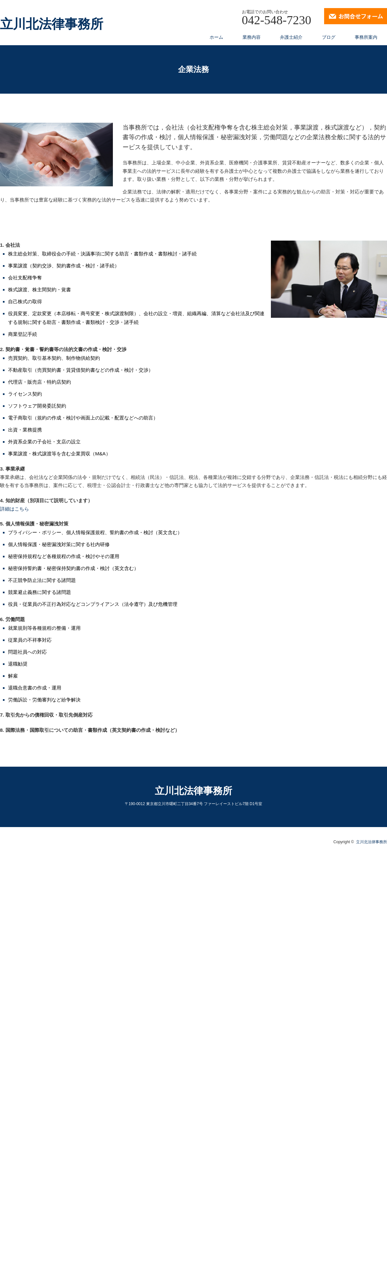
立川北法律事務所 (51, 24)
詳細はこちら (14, 509)
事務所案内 (366, 37)
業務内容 (252, 37)
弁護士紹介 (291, 37)
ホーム (216, 37)
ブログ (328, 37)
